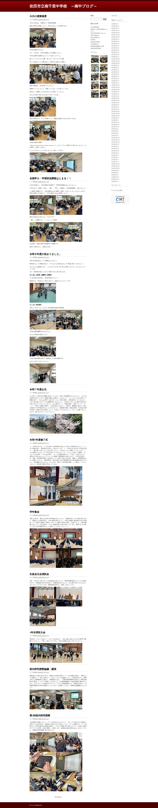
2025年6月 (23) (115, 45)
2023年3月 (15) (115, 104)
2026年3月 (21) (115, 25)
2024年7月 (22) (115, 69)
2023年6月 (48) (115, 98)
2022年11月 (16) (115, 113)
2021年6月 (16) (115, 150)
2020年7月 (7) (114, 174)
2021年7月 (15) (115, 148)
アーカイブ (58, 797)
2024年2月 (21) (115, 80)
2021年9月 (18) (115, 144)
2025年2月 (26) (115, 54)
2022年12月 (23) (115, 111)
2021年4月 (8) (114, 155)
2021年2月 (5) (114, 159)
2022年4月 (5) (114, 128)
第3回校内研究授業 (40, 715)
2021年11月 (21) (115, 139)
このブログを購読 (117, 190)
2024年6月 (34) (115, 71)
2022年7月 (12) (115, 122)
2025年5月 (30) (115, 47)
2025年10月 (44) (115, 36)
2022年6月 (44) (115, 124)
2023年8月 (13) (115, 93)
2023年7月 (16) (115, 96)
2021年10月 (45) (115, 141)
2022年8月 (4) (114, 120)
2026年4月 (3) (114, 23)
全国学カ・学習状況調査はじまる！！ (50, 178)
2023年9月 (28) (115, 91)
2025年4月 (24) (115, 50)
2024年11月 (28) (115, 60)
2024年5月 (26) (115, 74)
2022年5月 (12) (115, 126)
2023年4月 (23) (115, 102)
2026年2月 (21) (115, 28)
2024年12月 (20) (115, 58)
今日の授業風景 (38, 16)
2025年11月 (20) (115, 34)
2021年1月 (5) (114, 161)
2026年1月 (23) (115, 30)
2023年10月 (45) (115, 89)
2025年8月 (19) (115, 41)
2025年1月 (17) (115, 56)
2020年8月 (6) (114, 172)
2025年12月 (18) (115, 32)
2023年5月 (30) (115, 100)
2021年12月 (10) (115, 137)
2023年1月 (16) (115, 109)
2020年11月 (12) (115, 166)
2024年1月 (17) (115, 82)
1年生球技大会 (37, 632)
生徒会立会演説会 (39, 574)
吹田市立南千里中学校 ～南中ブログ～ (63, 6)
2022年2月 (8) (114, 133)
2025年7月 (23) (115, 43)
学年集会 (34, 512)
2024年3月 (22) (115, 78)
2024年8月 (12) (115, 67)
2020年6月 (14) (115, 176)
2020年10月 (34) (115, 168)
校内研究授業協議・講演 (43, 669)
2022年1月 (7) (114, 135)
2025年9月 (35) (115, 39)
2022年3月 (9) (114, 131)
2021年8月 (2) (114, 146)
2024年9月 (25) (115, 65)
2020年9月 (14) (115, 170)
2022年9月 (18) (115, 117)
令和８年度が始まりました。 (46, 254)
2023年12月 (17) (115, 85)
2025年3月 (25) (115, 52)
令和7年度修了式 (39, 439)
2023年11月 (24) (115, 87)
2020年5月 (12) (115, 179)
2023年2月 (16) (115, 106)
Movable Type (38, 805)
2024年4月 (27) (115, 76)
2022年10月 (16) (115, 115)
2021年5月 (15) (115, 152)
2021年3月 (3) (114, 157)
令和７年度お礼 (38, 389)
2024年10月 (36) (115, 63)
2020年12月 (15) (115, 163)
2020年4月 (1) (114, 181)
